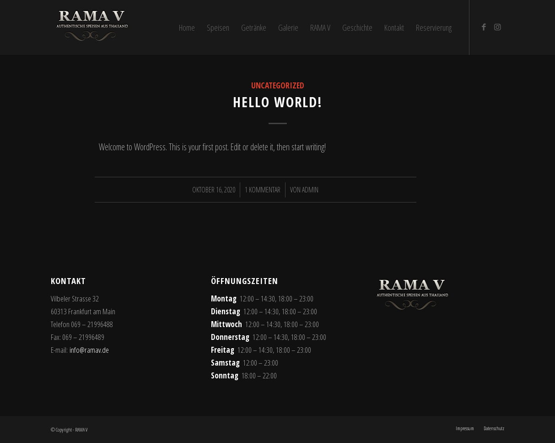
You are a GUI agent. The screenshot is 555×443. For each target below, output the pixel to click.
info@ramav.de (89, 350)
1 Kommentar (262, 190)
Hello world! (278, 102)
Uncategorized (277, 85)
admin (310, 190)
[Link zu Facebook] (483, 27)
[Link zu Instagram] (497, 27)
